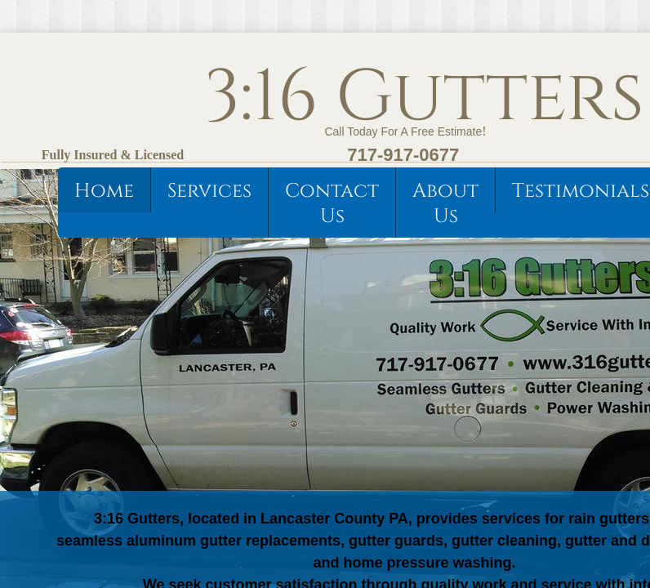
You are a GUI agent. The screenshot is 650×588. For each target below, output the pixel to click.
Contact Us (332, 203)
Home (104, 191)
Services (209, 191)
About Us (445, 203)
